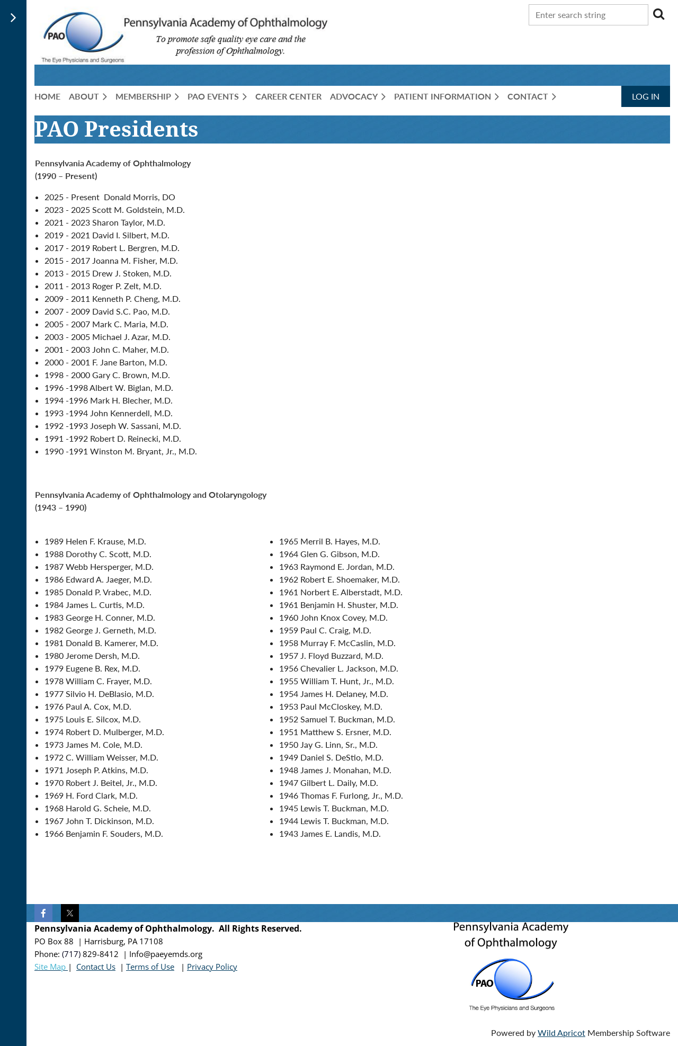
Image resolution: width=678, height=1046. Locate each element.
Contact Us (95, 966)
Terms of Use (150, 966)
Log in (645, 96)
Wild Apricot (561, 1032)
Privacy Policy (212, 966)
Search (658, 13)
